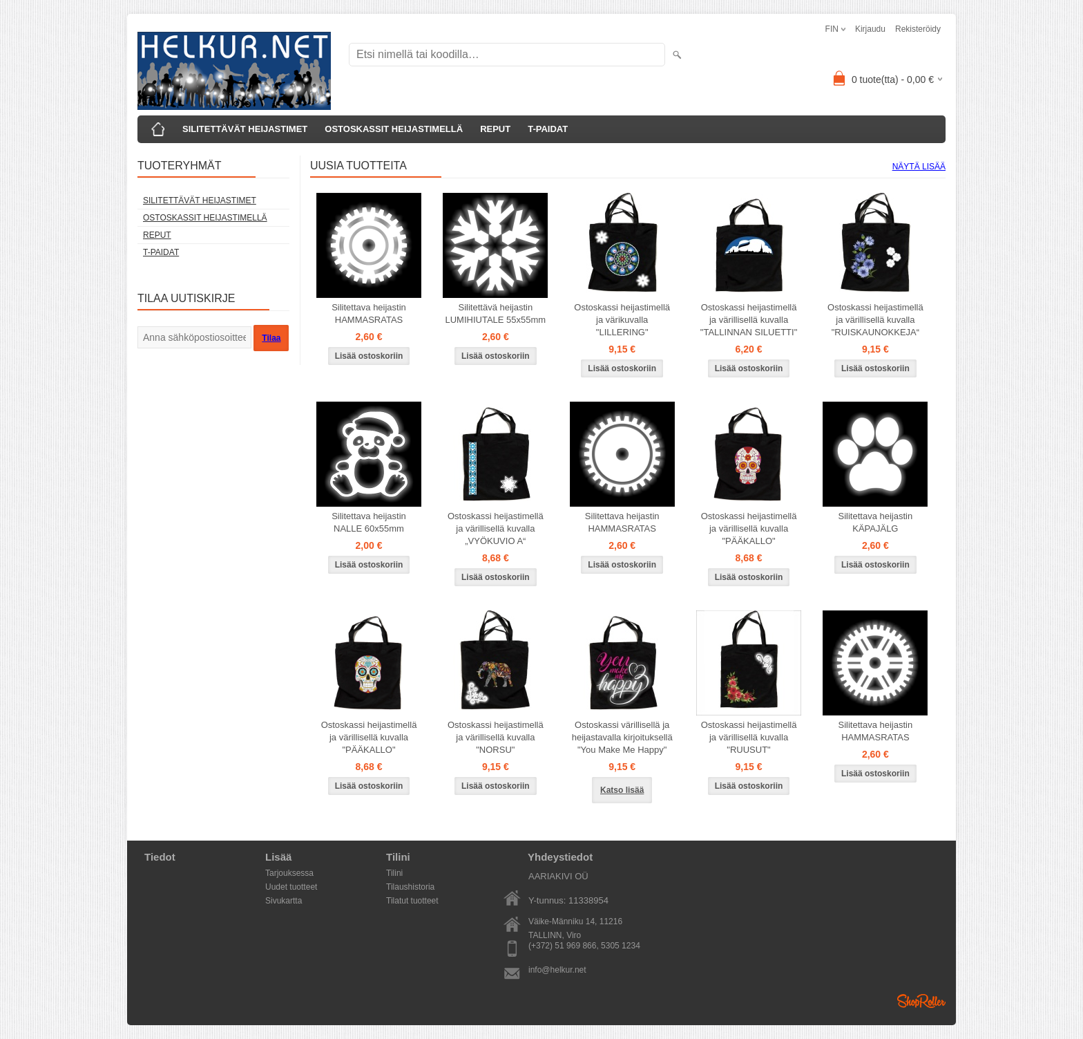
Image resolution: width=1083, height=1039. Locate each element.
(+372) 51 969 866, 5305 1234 (584, 946)
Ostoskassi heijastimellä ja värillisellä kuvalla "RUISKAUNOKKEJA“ (875, 319)
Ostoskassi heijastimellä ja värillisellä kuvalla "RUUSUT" (749, 737)
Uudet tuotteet (291, 887)
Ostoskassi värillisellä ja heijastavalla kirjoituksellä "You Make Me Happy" (622, 737)
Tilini (394, 873)
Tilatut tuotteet (412, 901)
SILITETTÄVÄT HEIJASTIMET (244, 129)
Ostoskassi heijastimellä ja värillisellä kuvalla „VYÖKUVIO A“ (496, 528)
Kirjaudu (870, 29)
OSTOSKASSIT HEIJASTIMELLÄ (394, 129)
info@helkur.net (557, 970)
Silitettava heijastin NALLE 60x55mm (369, 522)
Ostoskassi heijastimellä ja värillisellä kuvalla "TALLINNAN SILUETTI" (748, 319)
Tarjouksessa (289, 873)
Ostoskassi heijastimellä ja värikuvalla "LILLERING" (622, 319)
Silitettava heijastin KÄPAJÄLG (875, 522)
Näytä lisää (919, 166)
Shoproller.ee (921, 1001)
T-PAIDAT (548, 129)
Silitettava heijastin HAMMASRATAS (369, 313)
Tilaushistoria (410, 887)
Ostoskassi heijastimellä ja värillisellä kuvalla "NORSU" (496, 737)
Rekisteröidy (918, 29)
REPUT (495, 129)
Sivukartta (283, 901)
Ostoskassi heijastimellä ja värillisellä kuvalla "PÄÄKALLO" (749, 528)
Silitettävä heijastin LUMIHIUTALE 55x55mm (495, 313)
